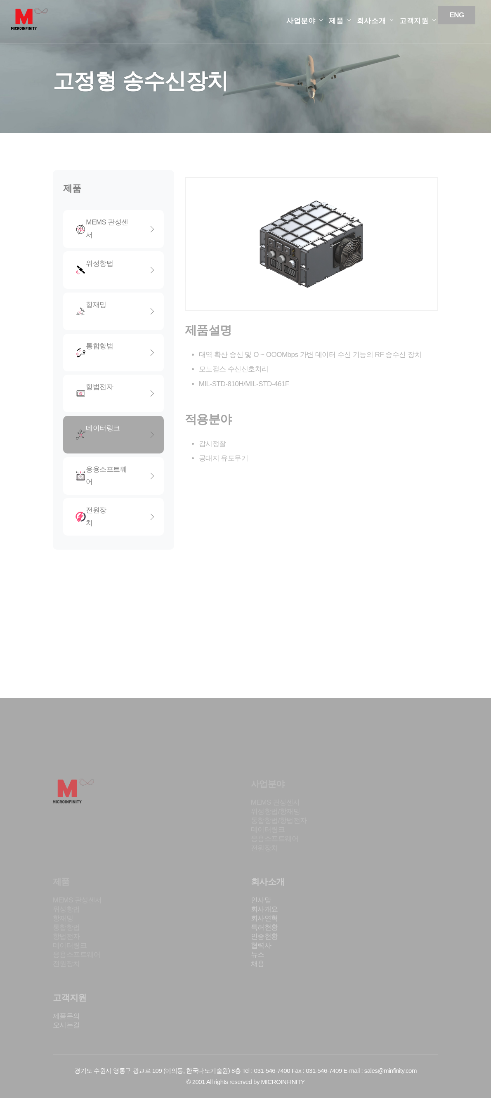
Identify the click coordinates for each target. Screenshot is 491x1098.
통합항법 (115, 352)
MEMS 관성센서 (115, 228)
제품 (336, 21)
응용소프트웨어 (115, 475)
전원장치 (115, 516)
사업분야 (301, 21)
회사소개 (371, 21)
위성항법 (115, 270)
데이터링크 (115, 434)
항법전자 (115, 393)
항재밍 (115, 311)
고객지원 (414, 21)
